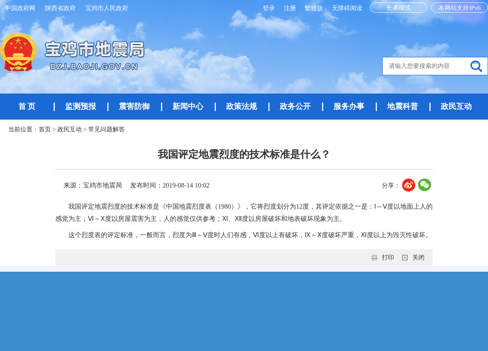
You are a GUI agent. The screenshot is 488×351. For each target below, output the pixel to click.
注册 (291, 8)
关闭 (418, 257)
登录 (270, 8)
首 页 (27, 106)
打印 (388, 257)
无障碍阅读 (347, 8)
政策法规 (241, 106)
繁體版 (314, 8)
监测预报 (80, 106)
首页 (45, 129)
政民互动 (456, 106)
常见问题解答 (106, 129)
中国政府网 (20, 8)
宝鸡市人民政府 (106, 8)
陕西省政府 (60, 8)
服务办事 (348, 106)
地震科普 (402, 106)
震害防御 (134, 106)
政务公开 (295, 106)
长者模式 (398, 7)
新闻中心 (187, 106)
